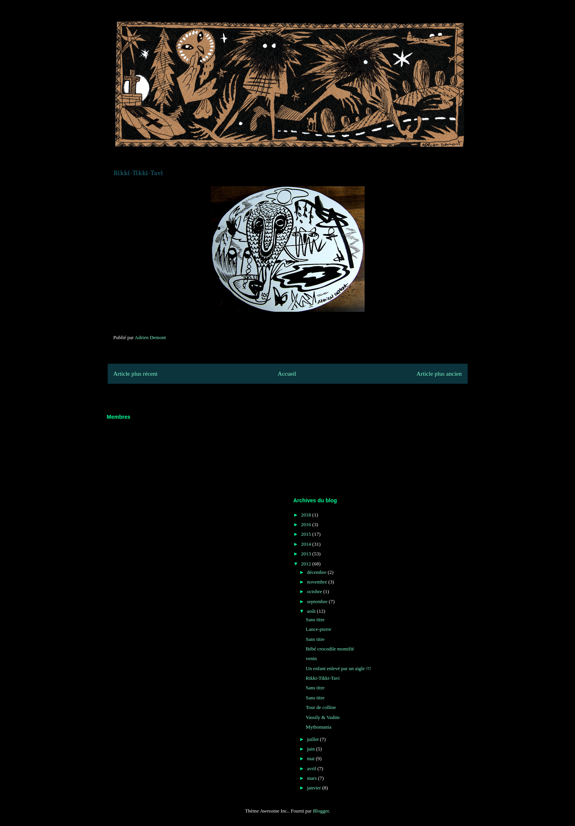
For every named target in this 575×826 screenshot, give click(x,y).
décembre (317, 572)
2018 (306, 515)
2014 (306, 544)
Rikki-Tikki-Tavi (323, 678)
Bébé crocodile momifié (330, 649)
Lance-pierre (318, 629)
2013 (306, 554)
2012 (306, 564)
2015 (306, 534)
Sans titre (315, 619)
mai (311, 758)
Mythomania (318, 727)
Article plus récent (135, 373)
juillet (313, 739)
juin (311, 749)
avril (312, 768)
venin (311, 658)
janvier (314, 788)
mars (312, 778)
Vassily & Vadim (323, 717)
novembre (317, 582)
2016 (306, 524)
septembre (318, 601)
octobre (315, 591)
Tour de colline (321, 707)
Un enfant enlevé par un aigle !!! (338, 668)
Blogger (321, 811)
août (312, 611)
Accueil (287, 373)
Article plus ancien (439, 373)
